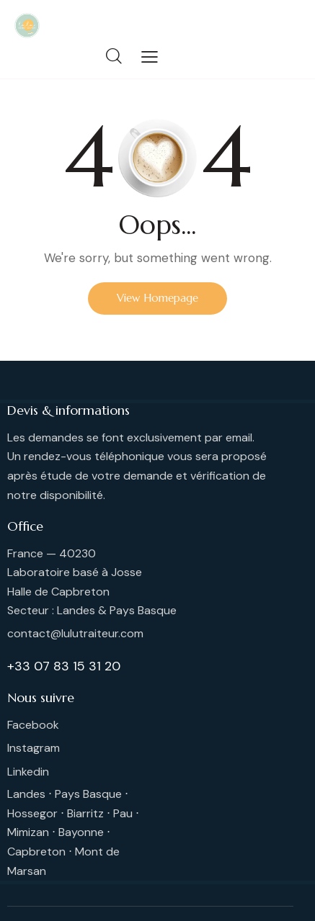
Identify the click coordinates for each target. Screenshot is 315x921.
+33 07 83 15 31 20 (63, 666)
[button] (149, 57)
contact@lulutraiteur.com (75, 633)
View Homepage (157, 298)
